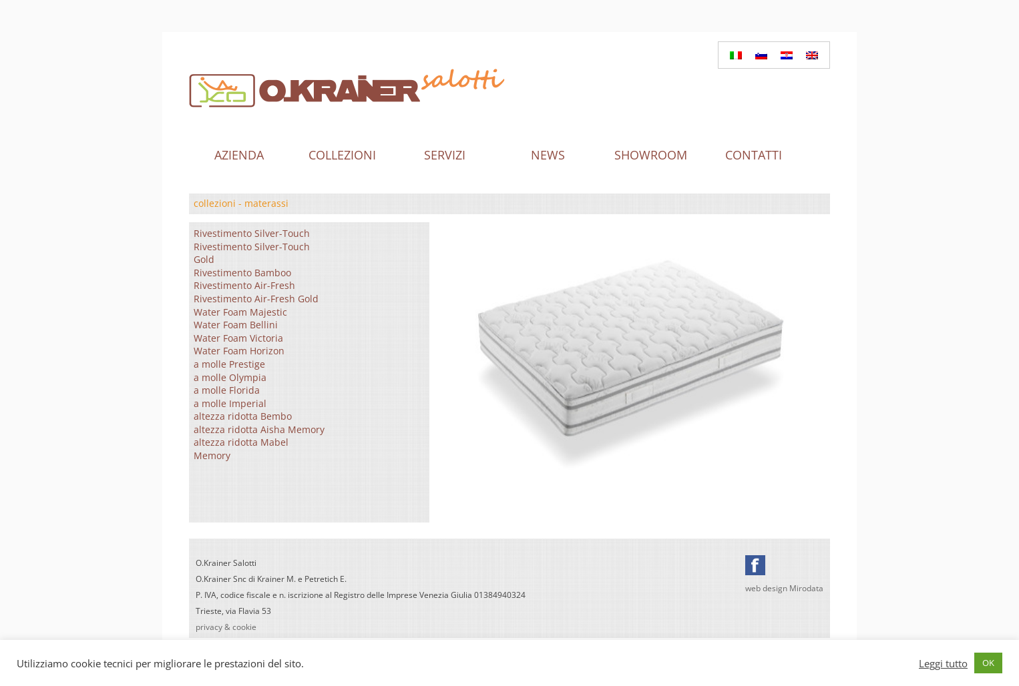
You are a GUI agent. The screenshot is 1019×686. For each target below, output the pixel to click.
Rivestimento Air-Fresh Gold (256, 298)
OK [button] (988, 663)
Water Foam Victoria (238, 338)
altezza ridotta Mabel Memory (241, 449)
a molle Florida (227, 390)
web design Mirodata (784, 588)
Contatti (753, 155)
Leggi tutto (943, 663)
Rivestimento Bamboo (242, 272)
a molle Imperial (230, 403)
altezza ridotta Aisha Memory (259, 429)
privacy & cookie (226, 627)
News (548, 155)
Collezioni (342, 155)
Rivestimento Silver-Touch (252, 233)
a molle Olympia (230, 377)
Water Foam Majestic (240, 312)
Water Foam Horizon (239, 350)
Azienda (239, 155)
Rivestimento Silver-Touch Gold (252, 253)
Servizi (444, 155)
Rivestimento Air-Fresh (244, 285)
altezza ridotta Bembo (243, 416)
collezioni (215, 203)
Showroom (650, 155)
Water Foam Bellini (236, 324)
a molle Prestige (229, 364)
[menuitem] (736, 55)
